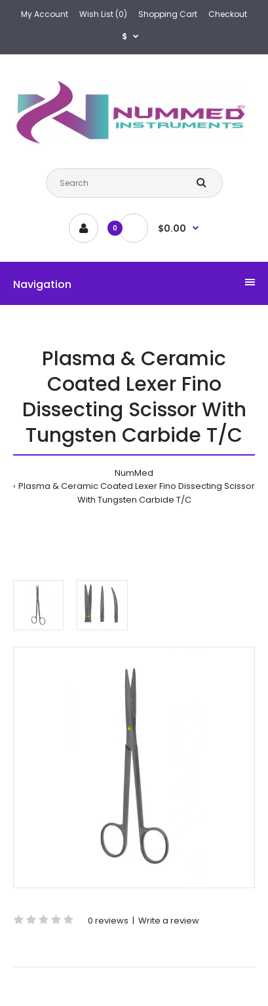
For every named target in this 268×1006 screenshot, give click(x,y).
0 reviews (108, 920)
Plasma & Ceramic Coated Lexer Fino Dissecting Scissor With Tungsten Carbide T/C (136, 493)
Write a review (168, 920)
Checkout (227, 14)
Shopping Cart (167, 14)
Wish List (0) (103, 14)
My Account (44, 14)
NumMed (134, 473)
